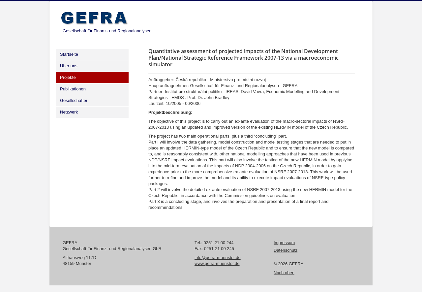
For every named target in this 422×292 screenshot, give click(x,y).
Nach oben (284, 272)
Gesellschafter (73, 100)
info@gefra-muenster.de (218, 257)
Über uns (68, 65)
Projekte (68, 77)
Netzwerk (69, 112)
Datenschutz (285, 250)
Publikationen (73, 88)
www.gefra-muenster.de (217, 263)
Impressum (284, 242)
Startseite (69, 54)
